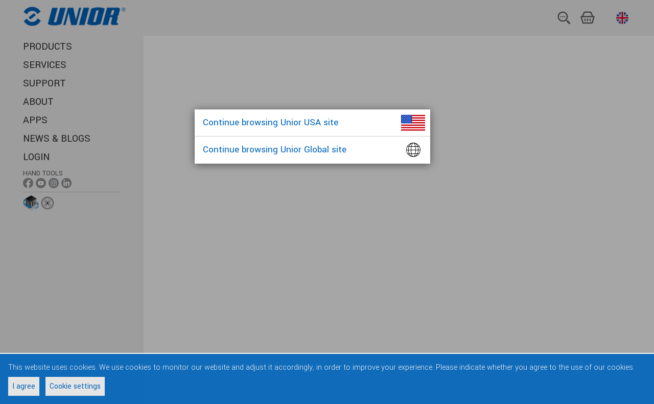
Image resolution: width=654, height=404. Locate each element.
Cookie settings (75, 386)
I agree (23, 386)
